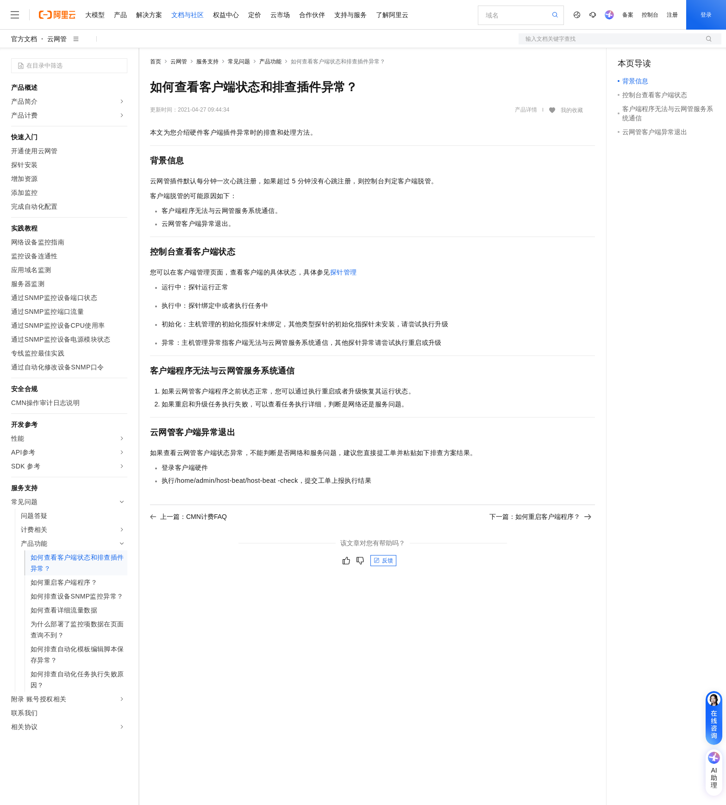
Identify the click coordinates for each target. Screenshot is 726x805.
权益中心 (226, 15)
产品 (120, 15)
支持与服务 (350, 15)
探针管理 (343, 272)
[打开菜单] (15, 15)
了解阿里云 (392, 15)
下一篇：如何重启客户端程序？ (540, 516)
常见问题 (239, 61)
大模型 (95, 15)
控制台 (650, 15)
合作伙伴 (312, 15)
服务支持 (207, 61)
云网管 (57, 39)
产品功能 (270, 61)
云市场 (280, 15)
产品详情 (526, 109)
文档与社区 (187, 15)
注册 (672, 15)
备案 (627, 15)
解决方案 (149, 15)
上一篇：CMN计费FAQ (188, 516)
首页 (155, 61)
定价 (254, 15)
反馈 (383, 560)
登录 (706, 15)
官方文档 (24, 39)
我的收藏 (572, 110)
